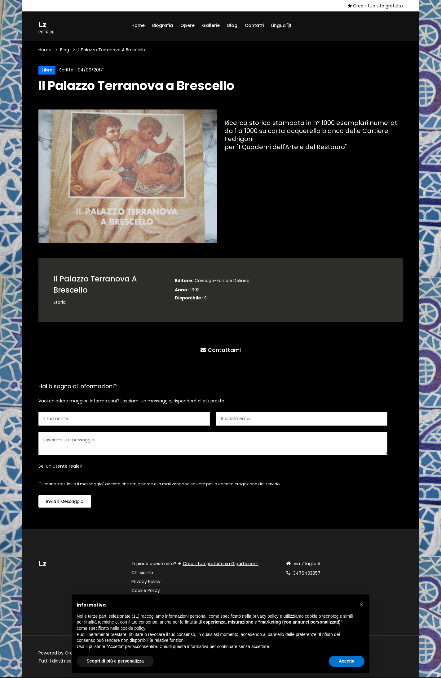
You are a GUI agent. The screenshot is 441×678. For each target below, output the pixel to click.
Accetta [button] (347, 661)
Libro (46, 70)
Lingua (281, 25)
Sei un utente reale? (60, 467)
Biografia (162, 25)
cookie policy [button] (133, 628)
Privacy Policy (146, 582)
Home (138, 25)
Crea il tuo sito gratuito (375, 6)
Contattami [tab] (221, 350)
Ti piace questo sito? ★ (194, 564)
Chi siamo (142, 573)
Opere (187, 25)
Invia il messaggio (64, 502)
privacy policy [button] (266, 616)
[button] (361, 604)
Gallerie (211, 25)
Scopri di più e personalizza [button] (115, 661)
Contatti (254, 25)
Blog (232, 25)
